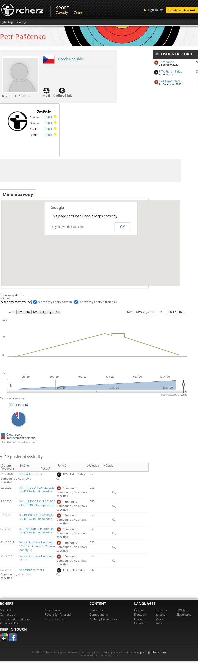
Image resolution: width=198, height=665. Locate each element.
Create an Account (181, 10)
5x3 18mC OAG (169, 81)
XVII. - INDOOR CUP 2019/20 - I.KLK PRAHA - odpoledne (37, 503)
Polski (159, 623)
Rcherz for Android (58, 614)
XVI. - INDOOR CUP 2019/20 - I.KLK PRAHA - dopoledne (37, 489)
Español (139, 623)
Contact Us (7, 614)
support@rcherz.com (151, 652)
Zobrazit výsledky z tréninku (97, 302)
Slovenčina (183, 614)
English (139, 619)
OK (122, 227)
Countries (96, 610)
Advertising (52, 610)
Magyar (160, 619)
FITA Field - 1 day (170, 71)
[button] (140, 269)
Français (161, 610)
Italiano (160, 614)
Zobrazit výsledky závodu (54, 302)
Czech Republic (71, 58)
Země (78, 12)
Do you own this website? (67, 227)
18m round (166, 62)
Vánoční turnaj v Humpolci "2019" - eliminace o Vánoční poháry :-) (37, 546)
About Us (6, 610)
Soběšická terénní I (31, 474)
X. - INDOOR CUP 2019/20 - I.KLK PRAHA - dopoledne (36, 517)
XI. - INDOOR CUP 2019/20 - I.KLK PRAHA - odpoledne (36, 530)
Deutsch (140, 614)
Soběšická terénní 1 (31, 570)
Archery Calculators (103, 619)
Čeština (139, 610)
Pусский (181, 610)
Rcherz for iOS (54, 619)
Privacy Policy (9, 623)
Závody (62, 12)
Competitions (98, 614)
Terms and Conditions (15, 619)
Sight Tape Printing (13, 22)
